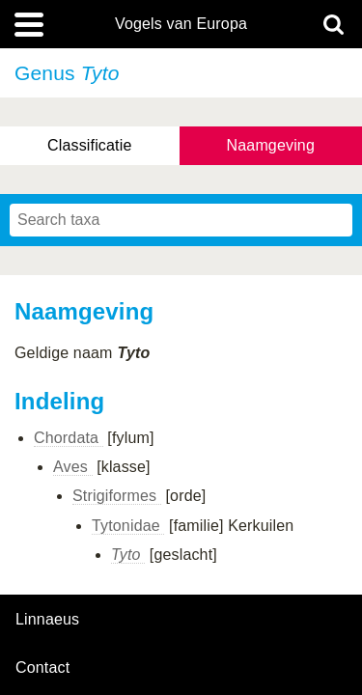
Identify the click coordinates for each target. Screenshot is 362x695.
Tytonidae (128, 525)
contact (42, 667)
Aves (73, 467)
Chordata (68, 438)
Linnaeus (47, 619)
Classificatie (89, 145)
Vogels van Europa (181, 24)
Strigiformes (116, 495)
